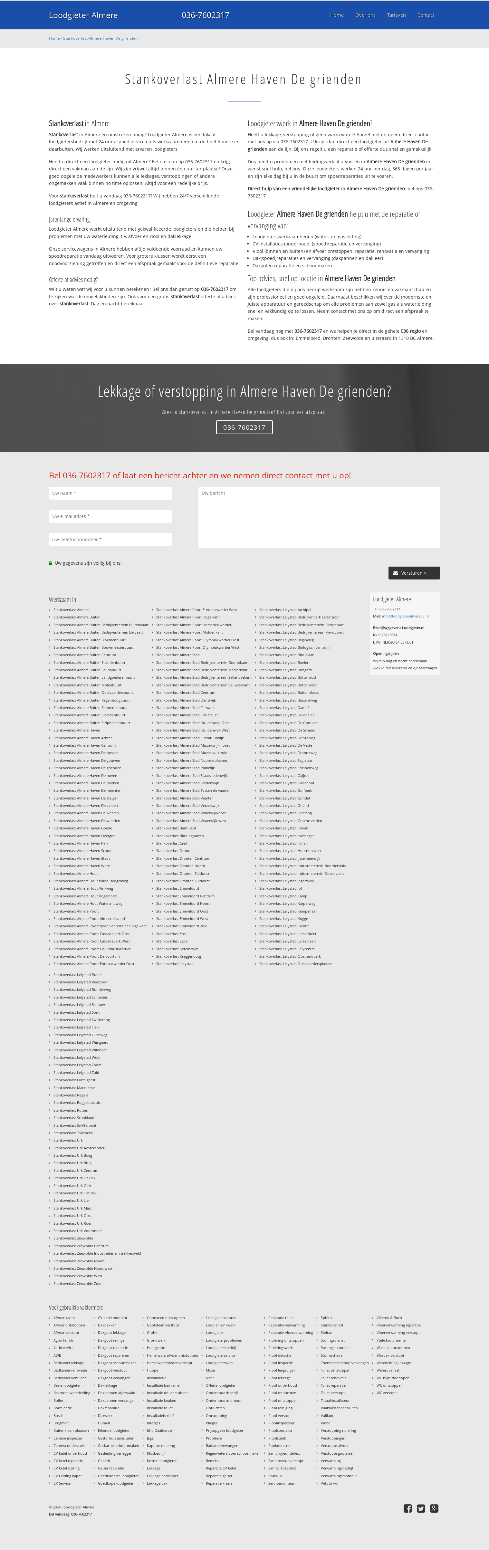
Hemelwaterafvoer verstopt (169, 1362)
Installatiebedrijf (160, 1415)
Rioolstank (277, 1438)
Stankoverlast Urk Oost (72, 1215)
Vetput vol (329, 1483)
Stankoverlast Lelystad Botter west (288, 685)
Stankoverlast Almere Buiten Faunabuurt (87, 669)
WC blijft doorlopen (393, 1377)
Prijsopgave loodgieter (224, 1430)
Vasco (326, 1423)
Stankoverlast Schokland (73, 1117)
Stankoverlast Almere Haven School (82, 850)
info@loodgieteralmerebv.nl (405, 616)
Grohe (152, 1332)
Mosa (210, 1370)
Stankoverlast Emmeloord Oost (182, 911)
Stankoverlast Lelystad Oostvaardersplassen (295, 963)
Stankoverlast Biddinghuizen (180, 835)
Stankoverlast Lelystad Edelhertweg (288, 767)
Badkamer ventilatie (70, 1377)
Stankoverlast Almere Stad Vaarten (185, 798)
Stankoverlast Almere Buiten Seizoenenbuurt (90, 707)
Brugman (61, 1423)
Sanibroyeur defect (284, 1453)
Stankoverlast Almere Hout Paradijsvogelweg (90, 880)
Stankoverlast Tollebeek (73, 1132)
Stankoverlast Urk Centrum (75, 1170)
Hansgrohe (156, 1347)
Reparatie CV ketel (221, 1468)
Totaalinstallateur (335, 1400)
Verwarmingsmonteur (339, 1475)
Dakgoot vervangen (114, 1377)
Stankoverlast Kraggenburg (178, 956)
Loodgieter (215, 1332)
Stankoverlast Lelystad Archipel (285, 609)
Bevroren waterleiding (71, 1392)
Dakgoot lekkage (112, 1332)
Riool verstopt (280, 1415)
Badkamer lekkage (68, 1362)
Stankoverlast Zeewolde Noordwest (82, 1268)
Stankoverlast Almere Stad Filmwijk (185, 707)
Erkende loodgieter (113, 1430)
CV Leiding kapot (67, 1475)
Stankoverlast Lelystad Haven (283, 828)
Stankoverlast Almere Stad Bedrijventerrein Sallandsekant (204, 677)
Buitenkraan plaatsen (71, 1430)
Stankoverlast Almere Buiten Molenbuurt (87, 685)
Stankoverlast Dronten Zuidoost (182, 873)
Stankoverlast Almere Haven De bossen (86, 752)
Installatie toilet (160, 1407)
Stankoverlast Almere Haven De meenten (87, 790)
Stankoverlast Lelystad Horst (283, 843)
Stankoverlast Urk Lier (71, 1200)
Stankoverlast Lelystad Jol (280, 888)
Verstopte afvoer (335, 1445)
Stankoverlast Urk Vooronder (77, 1230)
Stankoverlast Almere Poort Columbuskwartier (91, 948)
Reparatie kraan (219, 1483)
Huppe (152, 1370)
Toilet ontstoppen (335, 1370)
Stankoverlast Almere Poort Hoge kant (188, 617)
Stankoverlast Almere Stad (178, 654)
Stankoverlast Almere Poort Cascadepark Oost (91, 933)
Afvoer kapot (64, 1317)
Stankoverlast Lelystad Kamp (283, 896)
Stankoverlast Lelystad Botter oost (287, 677)
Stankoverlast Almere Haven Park (81, 843)
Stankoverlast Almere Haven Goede (82, 828)
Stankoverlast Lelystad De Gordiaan (289, 722)
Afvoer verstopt (66, 1332)
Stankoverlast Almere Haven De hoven (85, 775)
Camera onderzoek (69, 1445)
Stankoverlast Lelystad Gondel (284, 798)
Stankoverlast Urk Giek (72, 1185)
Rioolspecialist (280, 1430)
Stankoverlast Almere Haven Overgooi (85, 835)
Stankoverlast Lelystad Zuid (76, 1072)
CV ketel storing (66, 1468)
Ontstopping (216, 1415)
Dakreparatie (108, 1407)
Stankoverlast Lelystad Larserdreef (287, 933)
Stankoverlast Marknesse (74, 1087)
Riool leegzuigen (282, 1370)
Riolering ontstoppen (286, 1340)
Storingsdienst (333, 1340)
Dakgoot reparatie (113, 1347)
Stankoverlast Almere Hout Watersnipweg (87, 903)
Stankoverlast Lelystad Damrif (284, 707)
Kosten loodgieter (162, 1460)
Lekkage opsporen (221, 1317)
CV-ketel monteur (112, 1317)
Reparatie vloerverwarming (290, 1332)
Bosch (58, 1415)
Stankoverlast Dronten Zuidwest (183, 880)
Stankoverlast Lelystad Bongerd (285, 669)
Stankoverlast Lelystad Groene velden (290, 820)
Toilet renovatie (334, 1377)
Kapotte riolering (161, 1445)
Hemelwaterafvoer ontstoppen (172, 1355)
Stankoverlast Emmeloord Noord (183, 903)
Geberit (104, 1460)
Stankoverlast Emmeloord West (182, 918)
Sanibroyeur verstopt (285, 1460)
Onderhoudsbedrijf (222, 1392)
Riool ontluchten (282, 1392)
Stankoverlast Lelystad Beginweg (286, 639)
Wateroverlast (388, 1370)
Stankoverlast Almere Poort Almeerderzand (89, 918)
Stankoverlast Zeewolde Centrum (81, 1245)
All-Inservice (63, 1347)
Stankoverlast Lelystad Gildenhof (286, 782)
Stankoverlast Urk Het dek (75, 1193)
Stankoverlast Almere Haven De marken (86, 782)
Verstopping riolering (338, 1430)
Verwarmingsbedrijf (337, 1468)
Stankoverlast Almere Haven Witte (81, 865)
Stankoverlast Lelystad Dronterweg (288, 752)
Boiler (58, 1400)
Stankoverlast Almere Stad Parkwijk (185, 767)
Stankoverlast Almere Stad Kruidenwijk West (193, 730)
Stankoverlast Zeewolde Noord (79, 1260)
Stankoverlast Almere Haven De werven (86, 812)
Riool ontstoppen (283, 1400)
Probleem (214, 1438)
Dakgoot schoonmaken (117, 1362)
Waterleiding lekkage (394, 1362)
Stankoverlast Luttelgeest (74, 1079)
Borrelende (62, 1407)
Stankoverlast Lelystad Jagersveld (286, 880)
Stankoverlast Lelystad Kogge (283, 918)
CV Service (62, 1483)
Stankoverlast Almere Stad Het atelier (187, 715)
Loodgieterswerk (220, 1362)
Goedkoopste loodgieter (118, 1475)
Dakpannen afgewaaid (116, 1392)
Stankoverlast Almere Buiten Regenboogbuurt (91, 700)
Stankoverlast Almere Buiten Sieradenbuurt (89, 715)
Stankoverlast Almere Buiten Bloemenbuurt (89, 639)
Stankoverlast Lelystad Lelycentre (287, 948)
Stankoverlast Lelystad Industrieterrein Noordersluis (302, 865)
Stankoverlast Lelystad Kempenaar (288, 911)
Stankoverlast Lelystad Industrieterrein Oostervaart (301, 873)
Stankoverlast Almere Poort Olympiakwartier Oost (197, 639)
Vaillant (327, 1415)
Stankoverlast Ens (171, 933)
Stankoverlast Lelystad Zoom (77, 1064)
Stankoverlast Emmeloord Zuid (181, 925)
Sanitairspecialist (282, 1468)
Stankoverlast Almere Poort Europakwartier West (196, 609)
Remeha (212, 1460)
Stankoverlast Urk (68, 1140)
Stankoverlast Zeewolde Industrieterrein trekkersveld (97, 1253)
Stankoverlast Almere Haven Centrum (84, 745)
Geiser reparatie (111, 1468)
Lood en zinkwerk (220, 1325)
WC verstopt (387, 1392)
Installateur (156, 1377)
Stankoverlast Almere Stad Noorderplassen (191, 760)
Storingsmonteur (335, 1347)
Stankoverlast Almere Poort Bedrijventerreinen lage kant (100, 925)
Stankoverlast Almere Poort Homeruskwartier (193, 624)
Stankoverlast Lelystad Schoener (80, 997)
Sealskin (275, 1475)
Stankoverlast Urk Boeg (72, 1155)
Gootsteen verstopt (163, 1325)
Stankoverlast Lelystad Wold (77, 1057)
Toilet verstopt (333, 1392)
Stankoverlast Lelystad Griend (284, 805)
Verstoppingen (333, 1438)
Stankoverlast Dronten (175, 850)
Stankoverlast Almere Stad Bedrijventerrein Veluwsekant (203, 685)
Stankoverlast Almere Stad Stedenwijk (187, 782)
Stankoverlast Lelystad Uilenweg (80, 1034)
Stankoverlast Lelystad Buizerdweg (288, 700)
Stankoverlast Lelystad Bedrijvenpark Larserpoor (299, 617)
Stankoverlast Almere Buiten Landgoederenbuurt (94, 677)
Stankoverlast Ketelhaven (177, 948)
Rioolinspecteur (281, 1423)
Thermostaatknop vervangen (345, 1362)
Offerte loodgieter (220, 1385)
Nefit (210, 1377)
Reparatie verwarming (286, 1325)
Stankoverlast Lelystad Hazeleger (286, 835)
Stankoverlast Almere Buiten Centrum (84, 654)
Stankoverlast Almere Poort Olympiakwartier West (197, 647)
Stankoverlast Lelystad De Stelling (287, 737)
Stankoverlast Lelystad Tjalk (76, 1027)
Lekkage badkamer (162, 1475)
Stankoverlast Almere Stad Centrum (185, 692)
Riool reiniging (280, 1407)
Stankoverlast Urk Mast (72, 1208)
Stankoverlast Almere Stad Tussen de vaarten (193, 790)
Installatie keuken (161, 1400)
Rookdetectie (279, 1445)
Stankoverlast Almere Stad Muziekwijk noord (193, 745)
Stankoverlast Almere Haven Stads (81, 858)
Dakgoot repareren (113, 1355)
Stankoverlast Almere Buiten (77, 617)
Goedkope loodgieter (115, 1483)
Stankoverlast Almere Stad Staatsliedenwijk (192, 775)
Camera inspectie (67, 1438)
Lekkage (153, 1468)
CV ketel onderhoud (70, 1453)
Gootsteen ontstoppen (166, 1317)
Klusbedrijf (156, 1453)
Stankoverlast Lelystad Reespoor (80, 982)
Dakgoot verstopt (112, 1370)
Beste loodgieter (67, 1385)
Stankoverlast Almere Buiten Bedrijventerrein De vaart (98, 632)
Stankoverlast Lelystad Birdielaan (286, 654)
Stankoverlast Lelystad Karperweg (287, 903)
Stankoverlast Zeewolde (73, 1238)
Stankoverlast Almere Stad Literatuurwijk (190, 737)
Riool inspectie (280, 1362)
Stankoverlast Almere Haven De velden (85, 805)
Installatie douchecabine (167, 1392)
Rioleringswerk (280, 1347)
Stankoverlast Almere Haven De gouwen (86, 760)
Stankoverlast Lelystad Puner (77, 974)
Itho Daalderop (159, 1430)
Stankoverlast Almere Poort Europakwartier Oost (93, 963)
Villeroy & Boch (389, 1317)
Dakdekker (107, 1325)
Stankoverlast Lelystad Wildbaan (80, 1050)
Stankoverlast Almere (71, 609)
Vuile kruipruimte (391, 1340)
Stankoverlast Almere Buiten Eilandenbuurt (89, 662)
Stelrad (326, 1332)
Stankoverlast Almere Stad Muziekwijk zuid (191, 752)
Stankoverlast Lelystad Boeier (283, 662)
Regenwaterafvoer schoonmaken (233, 1453)
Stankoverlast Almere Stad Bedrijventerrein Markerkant (201, 669)
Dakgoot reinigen (112, 1340)
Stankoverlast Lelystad (175, 963)
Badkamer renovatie (70, 1370)
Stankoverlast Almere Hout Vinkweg (83, 888)
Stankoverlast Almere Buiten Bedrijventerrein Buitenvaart (101, 624)
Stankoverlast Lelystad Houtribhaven (290, 850)
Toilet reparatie (333, 1385)
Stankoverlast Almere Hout (75, 873)
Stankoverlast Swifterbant (74, 1125)
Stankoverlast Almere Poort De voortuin (86, 956)
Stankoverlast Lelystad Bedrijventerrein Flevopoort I (302, 624)
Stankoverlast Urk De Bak (74, 1177)
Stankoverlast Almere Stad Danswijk (186, 700)
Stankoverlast (332, 1325)
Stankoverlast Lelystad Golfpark (285, 790)
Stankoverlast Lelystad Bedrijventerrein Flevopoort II (303, 632)
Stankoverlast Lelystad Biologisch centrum (294, 647)
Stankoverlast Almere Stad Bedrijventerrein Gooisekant (201, 662)
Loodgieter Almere (83, 14)
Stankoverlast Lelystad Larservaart (287, 941)
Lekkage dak (157, 1483)
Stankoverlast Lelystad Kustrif (284, 925)
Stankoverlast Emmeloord (177, 888)
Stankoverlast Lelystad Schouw (79, 1004)
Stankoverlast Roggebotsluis (77, 1102)
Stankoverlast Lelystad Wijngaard (81, 1042)
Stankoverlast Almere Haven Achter (82, 737)
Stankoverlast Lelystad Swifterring (81, 1019)
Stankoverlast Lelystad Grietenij (285, 812)
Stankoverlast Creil (171, 843)
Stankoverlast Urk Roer (72, 1223)
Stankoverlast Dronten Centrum (182, 858)
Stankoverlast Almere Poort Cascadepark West (91, 941)
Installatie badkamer (164, 1385)
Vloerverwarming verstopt (398, 1332)
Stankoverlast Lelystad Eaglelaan (286, 760)
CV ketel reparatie (68, 1460)
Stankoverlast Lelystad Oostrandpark (290, 956)
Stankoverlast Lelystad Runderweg (82, 989)
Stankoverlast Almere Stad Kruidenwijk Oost (193, 722)
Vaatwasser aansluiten (339, 1407)
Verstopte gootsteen (338, 1453)
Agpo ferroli (63, 1340)
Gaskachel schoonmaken (118, 1445)
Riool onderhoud (282, 1385)
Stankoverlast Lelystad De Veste (285, 745)
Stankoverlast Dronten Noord (180, 865)
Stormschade (331, 1355)
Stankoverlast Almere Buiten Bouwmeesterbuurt (93, 647)
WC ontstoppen (390, 1385)
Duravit (104, 1423)
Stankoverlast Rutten (70, 1110)
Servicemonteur (281, 1483)
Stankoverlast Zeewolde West (77, 1275)
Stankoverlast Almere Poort (76, 911)
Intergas (153, 1423)
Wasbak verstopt (390, 1355)
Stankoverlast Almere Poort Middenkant (189, 632)
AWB (57, 1355)
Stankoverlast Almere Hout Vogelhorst (85, 896)
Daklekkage (107, 1385)
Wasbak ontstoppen (393, 1347)
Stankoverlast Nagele (70, 1095)
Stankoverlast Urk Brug (72, 1162)
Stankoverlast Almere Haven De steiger (85, 798)
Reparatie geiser (219, 1475)
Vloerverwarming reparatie (399, 1325)
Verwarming (331, 1460)
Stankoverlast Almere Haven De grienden (100, 38)
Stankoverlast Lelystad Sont (76, 1012)
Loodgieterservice (220, 1355)
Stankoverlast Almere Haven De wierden (86, 820)
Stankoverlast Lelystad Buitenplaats (289, 692)
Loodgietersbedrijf (221, 1347)
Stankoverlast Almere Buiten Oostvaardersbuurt (93, 692)
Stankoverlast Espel (172, 941)
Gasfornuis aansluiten (116, 1438)
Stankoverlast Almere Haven (76, 730)
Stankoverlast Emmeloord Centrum (185, 896)
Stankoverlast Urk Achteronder (78, 1147)
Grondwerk (156, 1340)
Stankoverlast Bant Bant (176, 828)
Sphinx (326, 1317)
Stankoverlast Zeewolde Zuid (77, 1283)
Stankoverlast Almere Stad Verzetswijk (187, 805)
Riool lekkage (279, 1377)
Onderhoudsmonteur (224, 1400)
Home (54, 38)
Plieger (211, 1423)
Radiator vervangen (222, 1445)
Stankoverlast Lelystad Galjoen (285, 775)
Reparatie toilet (281, 1317)
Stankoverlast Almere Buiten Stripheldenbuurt (91, 722)
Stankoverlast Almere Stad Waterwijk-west (191, 820)
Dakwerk (105, 1415)
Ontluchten (215, 1407)
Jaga (150, 1438)
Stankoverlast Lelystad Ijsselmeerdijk (289, 858)
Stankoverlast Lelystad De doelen (287, 715)
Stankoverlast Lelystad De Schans (287, 730)
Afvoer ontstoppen (69, 1325)
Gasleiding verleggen (115, 1453)
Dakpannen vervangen (117, 1400)
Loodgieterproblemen (224, 1340)
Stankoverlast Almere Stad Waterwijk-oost (191, 812)
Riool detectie (279, 1355)
